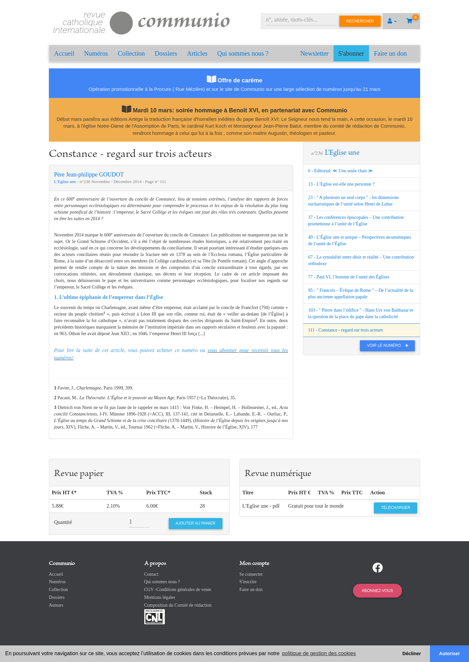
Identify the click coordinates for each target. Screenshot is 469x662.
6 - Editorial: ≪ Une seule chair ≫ (340, 170)
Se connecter (251, 574)
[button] (392, 21)
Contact (151, 574)
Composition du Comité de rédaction (178, 605)
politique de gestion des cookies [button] (319, 653)
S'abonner (351, 53)
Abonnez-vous (377, 590)
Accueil (64, 53)
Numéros (96, 53)
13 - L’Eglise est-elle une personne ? (341, 184)
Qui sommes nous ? (242, 53)
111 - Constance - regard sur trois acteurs (345, 330)
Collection (131, 53)
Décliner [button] (412, 653)
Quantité (63, 522)
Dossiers (166, 53)
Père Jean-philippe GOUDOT (89, 174)
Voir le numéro (389, 345)
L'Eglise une (65, 181)
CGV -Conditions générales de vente (177, 589)
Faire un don (390, 53)
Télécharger (395, 507)
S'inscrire (247, 581)
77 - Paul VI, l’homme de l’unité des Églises (348, 277)
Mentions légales (159, 597)
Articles (197, 53)
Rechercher (360, 21)
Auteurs (56, 605)
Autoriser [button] (449, 653)
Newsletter (314, 53)
